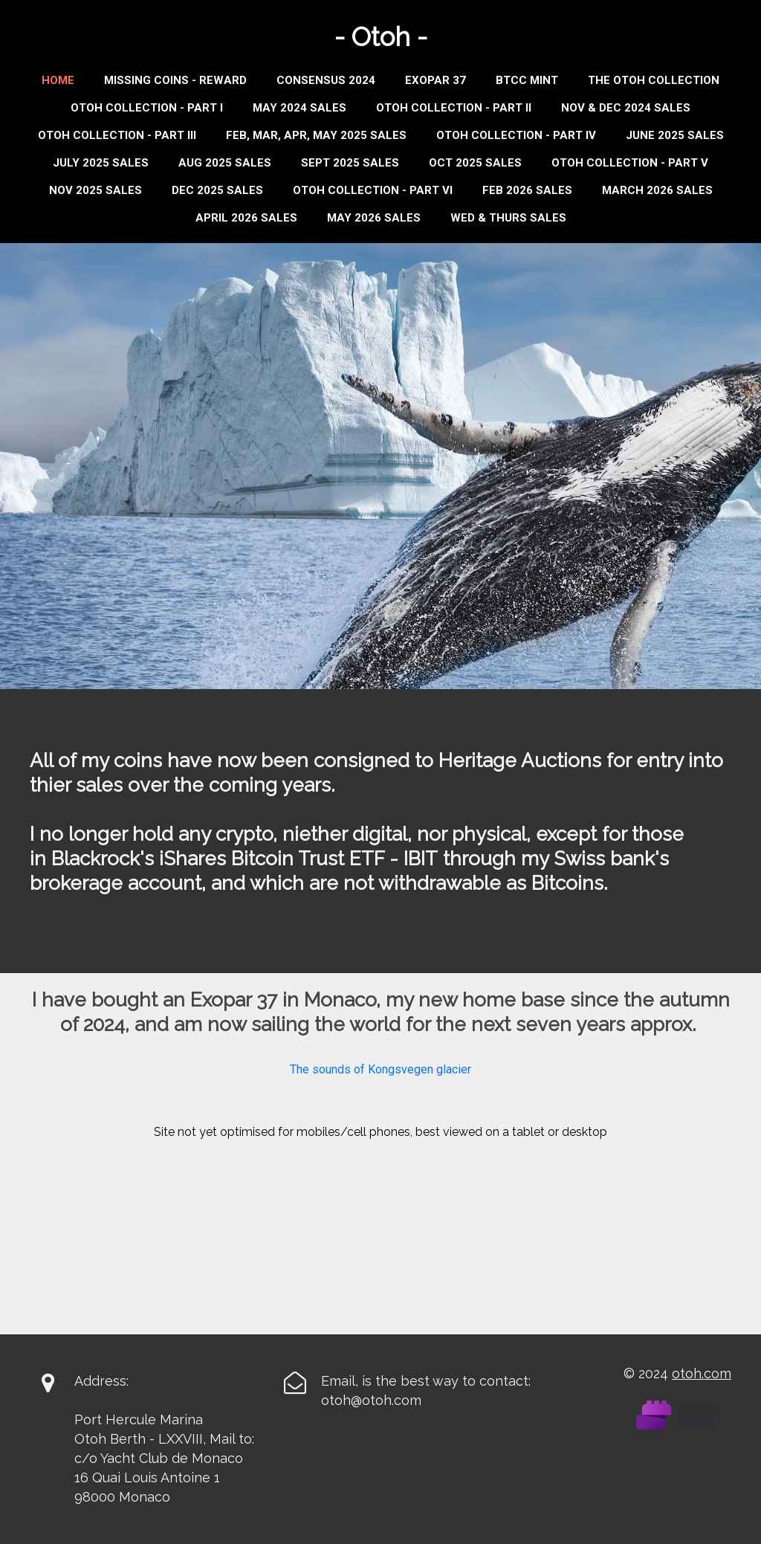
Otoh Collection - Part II (453, 107)
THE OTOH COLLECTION (653, 80)
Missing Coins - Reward (175, 80)
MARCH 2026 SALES (657, 190)
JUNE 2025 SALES (675, 135)
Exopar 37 (435, 80)
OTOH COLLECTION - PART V (629, 162)
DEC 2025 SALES (217, 190)
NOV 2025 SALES (95, 190)
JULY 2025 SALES (101, 162)
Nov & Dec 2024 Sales (625, 107)
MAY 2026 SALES (374, 218)
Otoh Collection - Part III (117, 135)
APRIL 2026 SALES (246, 218)
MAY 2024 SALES (299, 107)
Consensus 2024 (325, 80)
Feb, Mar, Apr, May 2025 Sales (316, 135)
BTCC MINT (527, 80)
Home (58, 80)
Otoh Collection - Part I (147, 107)
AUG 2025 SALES (224, 162)
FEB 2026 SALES (527, 190)
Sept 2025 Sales (350, 162)
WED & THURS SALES (508, 218)
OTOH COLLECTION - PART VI (373, 190)
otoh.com (701, 1373)
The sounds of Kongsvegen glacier (380, 1069)
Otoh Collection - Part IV (516, 135)
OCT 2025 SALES (475, 162)
